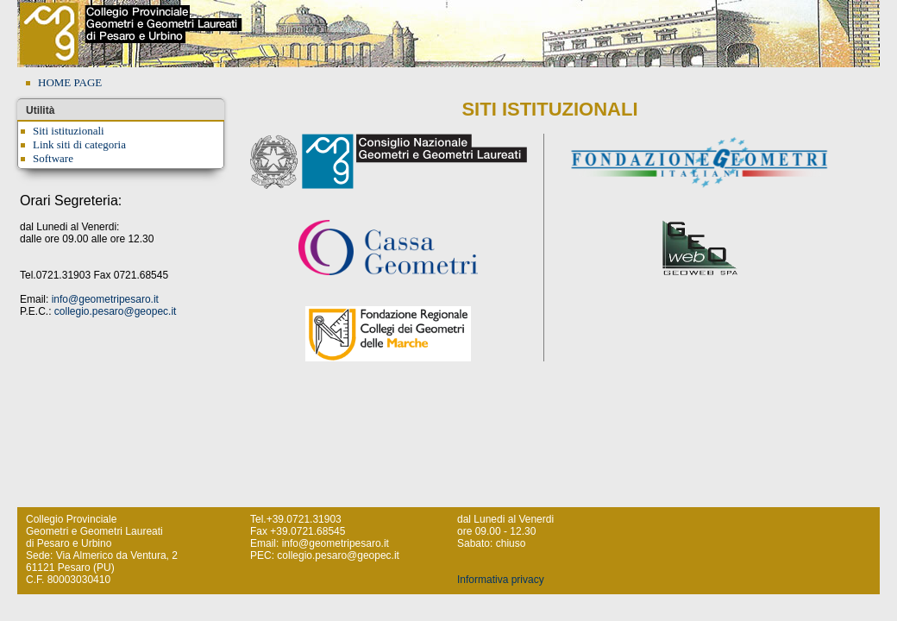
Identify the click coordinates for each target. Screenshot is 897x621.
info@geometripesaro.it (105, 299)
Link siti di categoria (79, 144)
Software (53, 158)
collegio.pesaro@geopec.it (115, 311)
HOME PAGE (70, 82)
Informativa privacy (500, 580)
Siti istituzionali (68, 130)
